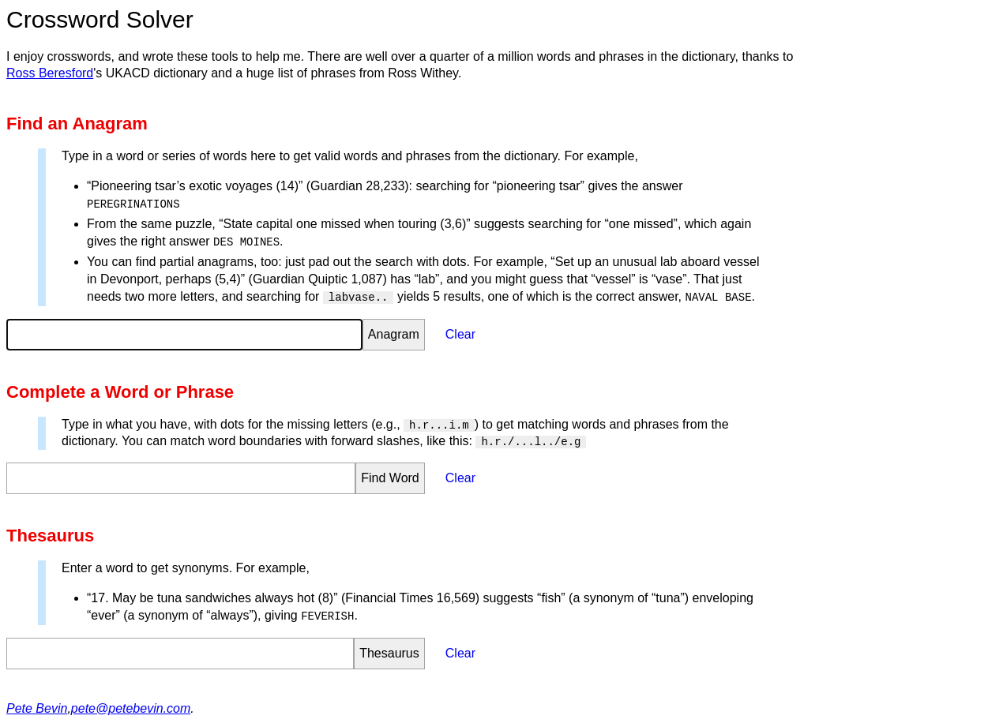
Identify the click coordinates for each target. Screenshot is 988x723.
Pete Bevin (36, 708)
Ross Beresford (49, 73)
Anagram (393, 334)
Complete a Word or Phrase (120, 392)
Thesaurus (50, 535)
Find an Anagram (77, 123)
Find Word (390, 478)
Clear (460, 334)
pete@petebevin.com (130, 708)
